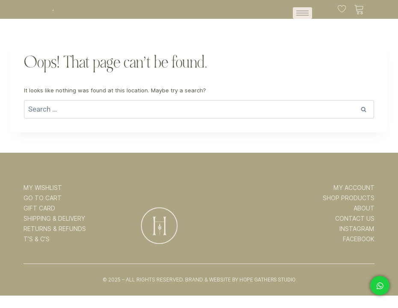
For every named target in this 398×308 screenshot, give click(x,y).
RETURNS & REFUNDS (55, 228)
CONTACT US (354, 218)
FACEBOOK (358, 239)
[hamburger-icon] (302, 13)
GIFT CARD (39, 208)
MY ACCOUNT (353, 187)
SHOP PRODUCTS (348, 198)
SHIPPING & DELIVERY (54, 218)
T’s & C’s (37, 239)
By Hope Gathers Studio (263, 280)
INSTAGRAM (356, 228)
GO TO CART (43, 198)
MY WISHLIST (43, 187)
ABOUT (364, 208)
